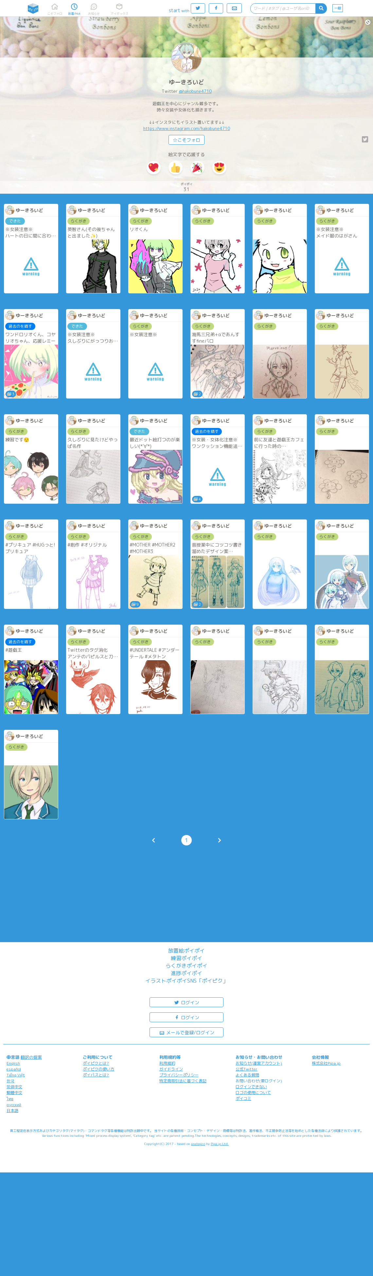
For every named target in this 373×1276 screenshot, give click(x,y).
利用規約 (167, 1063)
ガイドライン (171, 1069)
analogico (198, 1143)
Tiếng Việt (16, 1075)
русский (14, 1104)
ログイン (186, 1002)
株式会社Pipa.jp (326, 1063)
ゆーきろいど (186, 82)
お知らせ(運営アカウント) (259, 1063)
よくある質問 (247, 1075)
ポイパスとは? (96, 1075)
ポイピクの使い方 (98, 1069)
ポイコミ (243, 1098)
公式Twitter (247, 1069)
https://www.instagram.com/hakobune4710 (186, 128)
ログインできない (251, 1086)
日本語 (12, 1110)
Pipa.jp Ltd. (220, 1143)
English (13, 1063)
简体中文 (14, 1086)
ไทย (10, 1099)
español (14, 1069)
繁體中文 (14, 1092)
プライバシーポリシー (179, 1075)
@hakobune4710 (195, 91)
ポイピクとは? (96, 1063)
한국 (10, 1081)
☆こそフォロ (186, 140)
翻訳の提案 (31, 1057)
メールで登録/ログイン (186, 1032)
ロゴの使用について (253, 1092)
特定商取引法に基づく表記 (182, 1081)
